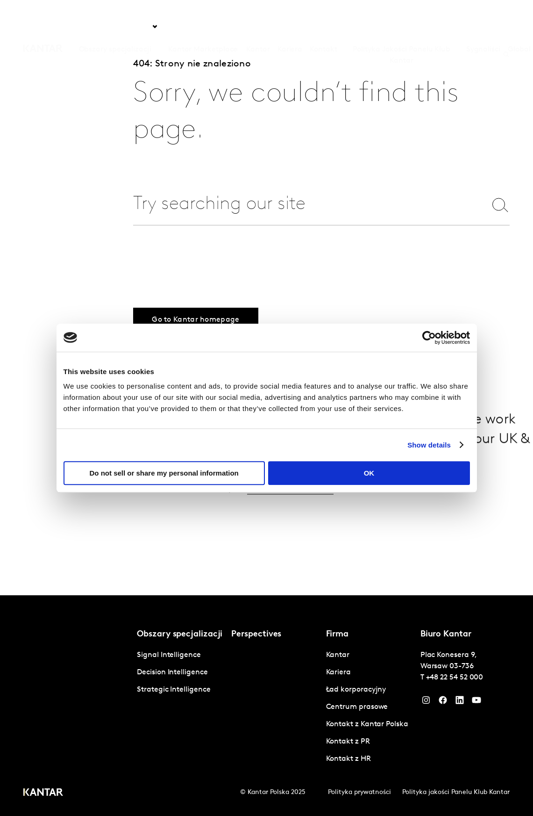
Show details (429, 445)
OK (369, 473)
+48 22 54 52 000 (454, 677)
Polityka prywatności (359, 792)
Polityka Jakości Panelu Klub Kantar (401, 32)
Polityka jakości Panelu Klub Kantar (456, 792)
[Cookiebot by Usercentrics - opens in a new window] (429, 338)
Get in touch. (289, 500)
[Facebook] (442, 702)
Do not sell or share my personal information (164, 473)
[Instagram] (426, 702)
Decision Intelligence (172, 672)
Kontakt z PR (348, 741)
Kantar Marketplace (203, 26)
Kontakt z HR (348, 759)
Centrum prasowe (357, 707)
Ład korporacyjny (356, 689)
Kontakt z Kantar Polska (367, 724)
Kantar (258, 26)
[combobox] (305, 204)
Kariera (289, 26)
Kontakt (323, 26)
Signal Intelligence (168, 655)
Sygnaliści (483, 26)
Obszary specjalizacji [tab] (115, 26)
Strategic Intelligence (173, 689)
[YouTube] (459, 702)
